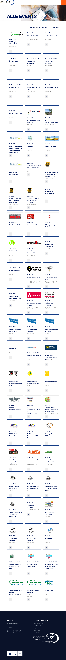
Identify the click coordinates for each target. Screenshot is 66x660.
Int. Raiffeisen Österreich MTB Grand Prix (51, 357)
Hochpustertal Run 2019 (34, 355)
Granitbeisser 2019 (14, 225)
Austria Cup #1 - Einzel (15, 113)
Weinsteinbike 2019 (32, 225)
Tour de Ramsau (49, 591)
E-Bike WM (30, 146)
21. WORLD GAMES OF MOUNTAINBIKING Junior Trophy (33, 201)
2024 (38, 27)
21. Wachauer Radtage (33, 277)
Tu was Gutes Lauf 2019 (34, 460)
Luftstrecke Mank (14, 251)
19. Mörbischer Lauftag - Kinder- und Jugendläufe (15, 514)
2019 (57, 27)
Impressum (51, 659)
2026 (30, 27)
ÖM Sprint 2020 (13, 61)
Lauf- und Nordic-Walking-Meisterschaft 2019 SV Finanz (51, 410)
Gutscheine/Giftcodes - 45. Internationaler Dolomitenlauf (51, 566)
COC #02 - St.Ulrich (32, 35)
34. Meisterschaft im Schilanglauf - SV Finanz (15, 566)
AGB (47, 659)
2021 (50, 27)
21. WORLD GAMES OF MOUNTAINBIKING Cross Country (15, 201)
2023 (42, 27)
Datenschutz (56, 659)
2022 (46, 27)
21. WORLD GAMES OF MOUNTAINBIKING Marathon (51, 174)
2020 (53, 27)
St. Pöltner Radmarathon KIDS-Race (32, 436)
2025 (34, 27)
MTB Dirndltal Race (50, 146)
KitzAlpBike (12, 349)
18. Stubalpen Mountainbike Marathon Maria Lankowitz (16, 462)
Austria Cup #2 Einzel (51, 35)
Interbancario (48, 538)
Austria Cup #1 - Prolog (51, 87)
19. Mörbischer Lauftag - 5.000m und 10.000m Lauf (51, 488)
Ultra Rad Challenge (15, 270)
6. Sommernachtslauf (51, 381)
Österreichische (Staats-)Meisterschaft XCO (16, 384)
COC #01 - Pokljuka (14, 87)
